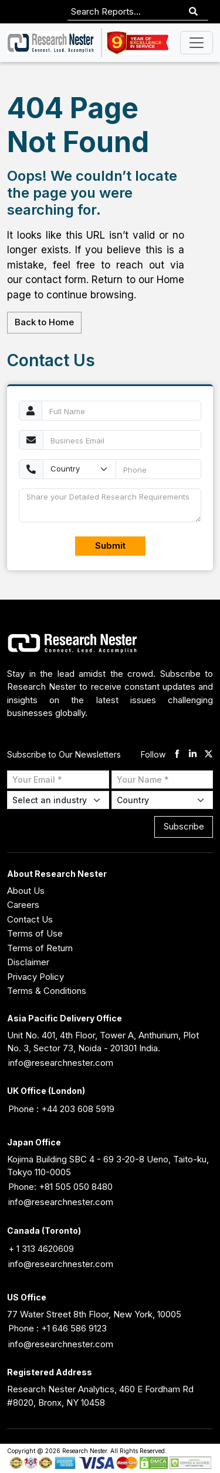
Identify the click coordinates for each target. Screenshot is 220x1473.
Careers (23, 904)
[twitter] (208, 755)
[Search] (193, 12)
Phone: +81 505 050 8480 (60, 1186)
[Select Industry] (58, 800)
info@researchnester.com (60, 1062)
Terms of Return (40, 948)
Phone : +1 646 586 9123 (57, 1328)
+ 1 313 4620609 (41, 1248)
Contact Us (30, 919)
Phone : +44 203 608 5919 (61, 1108)
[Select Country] (162, 800)
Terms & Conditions (46, 990)
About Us (26, 890)
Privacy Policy (35, 976)
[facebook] (176, 755)
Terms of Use (35, 933)
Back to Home (44, 322)
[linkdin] (192, 755)
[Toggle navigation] (196, 42)
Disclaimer (28, 962)
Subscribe (184, 826)
